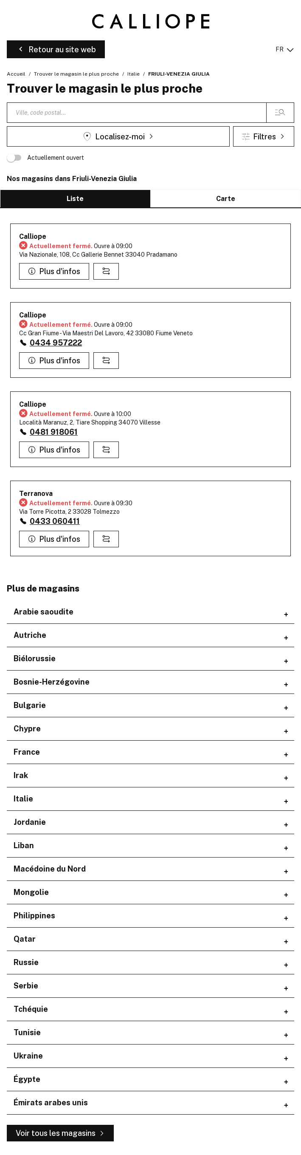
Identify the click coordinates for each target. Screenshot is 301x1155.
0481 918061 (54, 431)
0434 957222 (56, 342)
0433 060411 (55, 521)
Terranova (36, 494)
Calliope (32, 236)
